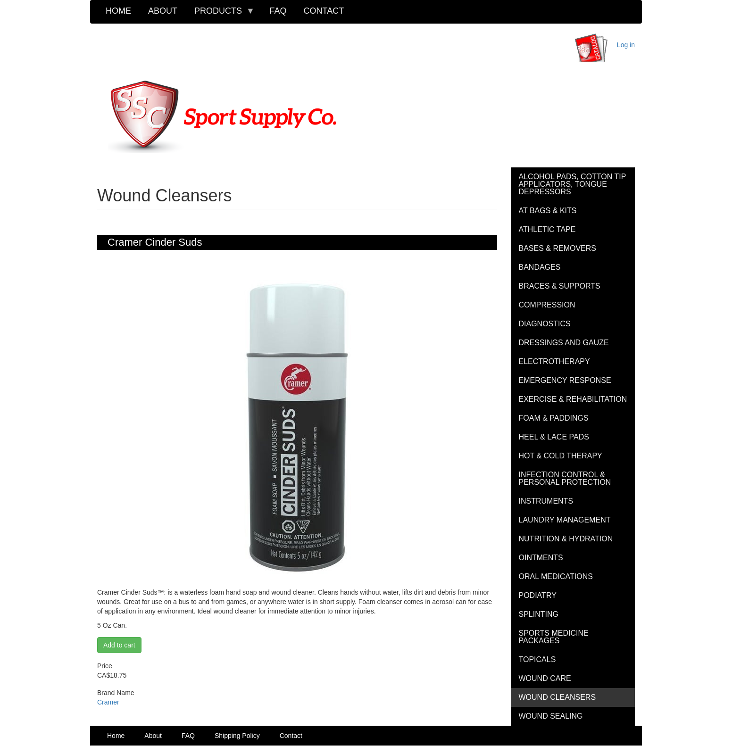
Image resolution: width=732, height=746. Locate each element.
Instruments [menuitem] (546, 501)
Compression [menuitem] (547, 305)
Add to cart (119, 645)
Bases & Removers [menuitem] (558, 248)
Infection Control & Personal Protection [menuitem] (565, 478)
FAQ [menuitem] (278, 11)
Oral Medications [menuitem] (556, 576)
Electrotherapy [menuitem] (554, 361)
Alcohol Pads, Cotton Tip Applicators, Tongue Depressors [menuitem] (572, 184)
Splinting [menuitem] (538, 614)
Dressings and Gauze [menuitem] (564, 343)
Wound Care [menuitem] (545, 678)
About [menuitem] (162, 11)
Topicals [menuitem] (537, 659)
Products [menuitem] (220, 14)
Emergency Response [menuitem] (565, 380)
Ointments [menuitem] (541, 558)
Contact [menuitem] (324, 11)
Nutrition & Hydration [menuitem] (566, 539)
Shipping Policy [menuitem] (237, 735)
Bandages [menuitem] (540, 267)
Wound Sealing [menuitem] (551, 716)
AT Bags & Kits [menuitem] (548, 211)
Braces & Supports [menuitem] (559, 286)
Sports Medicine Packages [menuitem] (554, 637)
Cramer (108, 702)
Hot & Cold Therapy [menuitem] (560, 456)
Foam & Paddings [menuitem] (554, 418)
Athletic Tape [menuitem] (547, 229)
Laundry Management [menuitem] (565, 520)
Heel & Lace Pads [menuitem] (554, 437)
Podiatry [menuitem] (538, 595)
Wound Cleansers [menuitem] (557, 697)
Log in (626, 45)
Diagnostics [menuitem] (545, 324)
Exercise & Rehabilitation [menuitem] (573, 399)
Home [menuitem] (118, 11)
